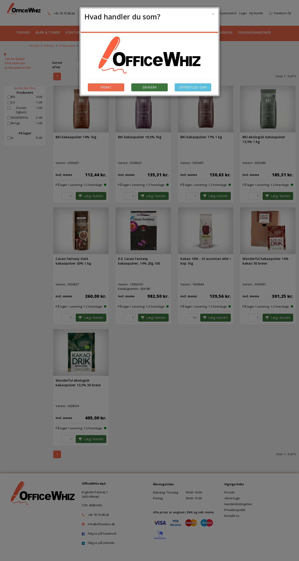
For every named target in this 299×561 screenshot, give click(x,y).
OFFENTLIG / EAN (193, 87)
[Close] (213, 13)
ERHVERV (149, 87)
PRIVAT (106, 87)
